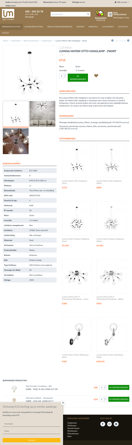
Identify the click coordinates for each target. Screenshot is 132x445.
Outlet (5, 33)
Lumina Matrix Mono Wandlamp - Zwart (76, 356)
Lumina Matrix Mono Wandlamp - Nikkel (110, 356)
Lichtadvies (108, 27)
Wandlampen (72, 431)
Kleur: (61, 66)
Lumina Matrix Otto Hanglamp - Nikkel (110, 182)
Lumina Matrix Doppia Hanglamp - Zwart (76, 240)
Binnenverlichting (11, 27)
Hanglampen (47, 41)
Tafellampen (71, 425)
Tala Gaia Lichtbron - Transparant (39, 398)
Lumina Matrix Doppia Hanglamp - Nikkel (111, 240)
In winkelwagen (78, 77)
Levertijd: (63, 70)
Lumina (62, 55)
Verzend (31, 440)
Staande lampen (73, 428)
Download (124, 122)
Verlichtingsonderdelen (59, 27)
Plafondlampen (73, 434)
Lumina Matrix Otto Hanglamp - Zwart (75, 182)
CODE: (29, 389)
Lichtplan (123, 27)
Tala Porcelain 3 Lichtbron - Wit (39, 386)
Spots (69, 436)
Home (5, 41)
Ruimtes (80, 27)
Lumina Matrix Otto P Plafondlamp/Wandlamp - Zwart (75, 298)
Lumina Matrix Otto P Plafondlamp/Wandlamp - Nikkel (110, 298)
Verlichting (15, 41)
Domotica (93, 27)
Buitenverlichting (34, 27)
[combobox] (68, 14)
